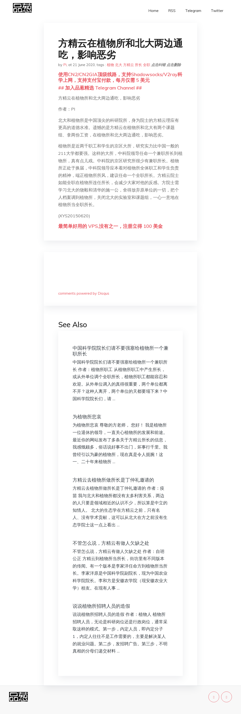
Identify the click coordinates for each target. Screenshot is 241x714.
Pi (65, 64)
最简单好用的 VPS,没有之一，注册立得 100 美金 (110, 226)
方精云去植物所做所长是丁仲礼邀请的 (113, 480)
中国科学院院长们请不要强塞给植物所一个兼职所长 (120, 351)
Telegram (193, 10)
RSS (172, 10)
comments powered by (83, 293)
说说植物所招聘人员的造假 (101, 606)
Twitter (217, 10)
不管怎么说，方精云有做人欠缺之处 (111, 543)
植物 (110, 64)
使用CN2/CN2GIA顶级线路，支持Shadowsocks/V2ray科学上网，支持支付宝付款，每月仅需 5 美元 (120, 77)
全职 (146, 64)
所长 (138, 64)
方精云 (128, 64)
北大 (118, 64)
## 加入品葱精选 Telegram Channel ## (100, 88)
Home (153, 10)
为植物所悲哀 (87, 417)
